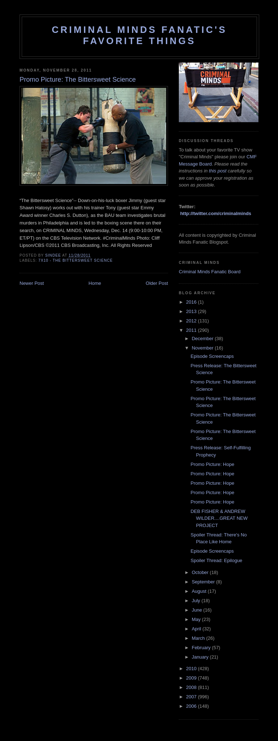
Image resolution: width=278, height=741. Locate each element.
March (199, 638)
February (202, 647)
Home (95, 283)
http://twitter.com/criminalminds (215, 213)
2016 (192, 302)
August (200, 591)
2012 (192, 321)
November (203, 348)
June (197, 610)
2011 (192, 330)
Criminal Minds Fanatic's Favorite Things (139, 35)
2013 (192, 311)
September (204, 581)
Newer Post (32, 283)
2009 (192, 678)
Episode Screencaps (211, 356)
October (201, 572)
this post (217, 171)
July (197, 600)
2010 (192, 668)
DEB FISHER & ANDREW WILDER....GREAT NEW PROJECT (219, 518)
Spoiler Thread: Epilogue (216, 560)
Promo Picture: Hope (212, 464)
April (197, 628)
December (203, 338)
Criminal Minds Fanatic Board (210, 271)
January (201, 657)
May (197, 619)
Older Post (157, 283)
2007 (192, 696)
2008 (192, 687)
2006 (192, 706)
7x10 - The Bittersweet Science (75, 260)
